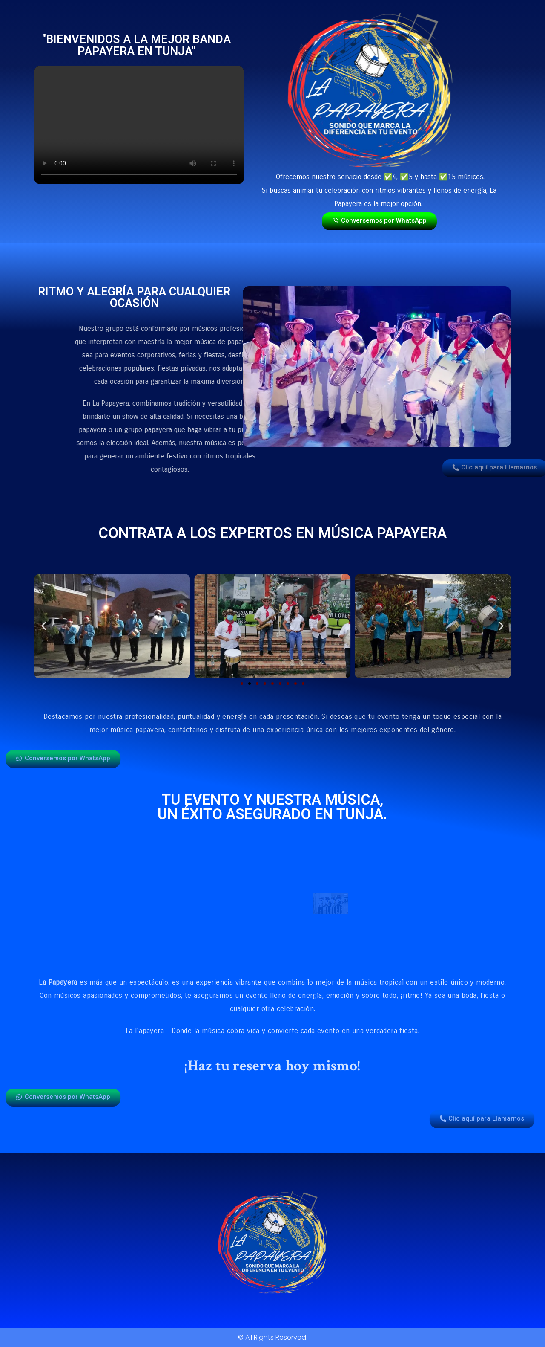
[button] (43, 626)
